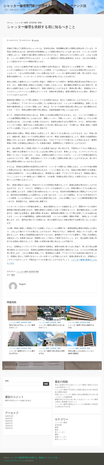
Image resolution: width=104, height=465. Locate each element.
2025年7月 (9, 424)
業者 (40, 22)
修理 (56, 427)
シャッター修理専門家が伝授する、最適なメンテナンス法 (33, 457)
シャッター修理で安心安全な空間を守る (52, 352)
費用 (13, 275)
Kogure (36, 40)
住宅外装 (33, 22)
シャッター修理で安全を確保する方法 (81, 326)
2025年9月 (9, 419)
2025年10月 (9, 417)
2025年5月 (9, 429)
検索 (7, 381)
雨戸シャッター (61, 439)
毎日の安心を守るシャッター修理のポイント (22, 326)
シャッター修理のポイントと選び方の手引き (22, 352)
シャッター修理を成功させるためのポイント (52, 326)
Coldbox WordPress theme (14, 460)
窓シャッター (60, 432)
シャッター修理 (21, 22)
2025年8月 (9, 421)
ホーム (10, 22)
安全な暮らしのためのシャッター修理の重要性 (81, 352)
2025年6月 (9, 426)
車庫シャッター (61, 437)
